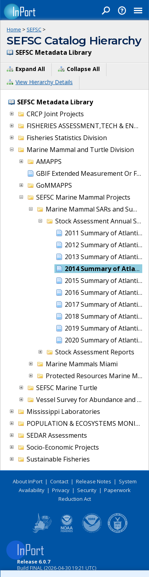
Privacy (61, 490)
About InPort (28, 481)
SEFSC (34, 29)
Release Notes (93, 481)
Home (14, 29)
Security (87, 490)
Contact (59, 481)
